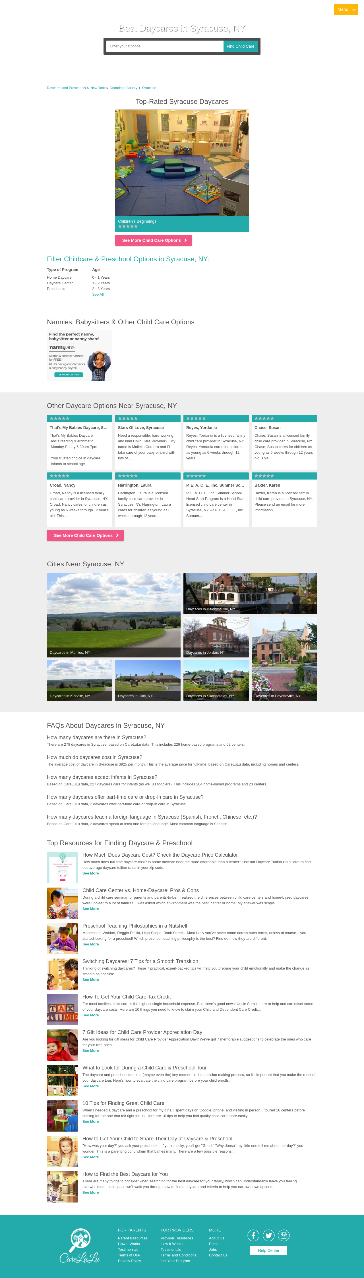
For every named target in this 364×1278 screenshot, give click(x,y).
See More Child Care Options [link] (155, 240)
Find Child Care (240, 46)
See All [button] (98, 294)
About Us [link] (216, 1238)
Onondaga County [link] (123, 88)
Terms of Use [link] (129, 1255)
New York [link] (97, 88)
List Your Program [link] (175, 1261)
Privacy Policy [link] (129, 1261)
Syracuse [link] (149, 88)
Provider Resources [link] (177, 1238)
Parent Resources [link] (133, 1238)
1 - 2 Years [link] (101, 283)
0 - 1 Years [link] (101, 277)
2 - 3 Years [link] (101, 289)
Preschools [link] (56, 289)
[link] (26, 10)
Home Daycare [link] (59, 277)
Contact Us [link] (218, 1255)
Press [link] (213, 1244)
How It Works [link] (129, 1244)
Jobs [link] (213, 1249)
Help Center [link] (269, 1250)
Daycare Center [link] (60, 283)
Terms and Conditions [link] (179, 1255)
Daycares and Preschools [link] (66, 88)
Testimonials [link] (128, 1249)
